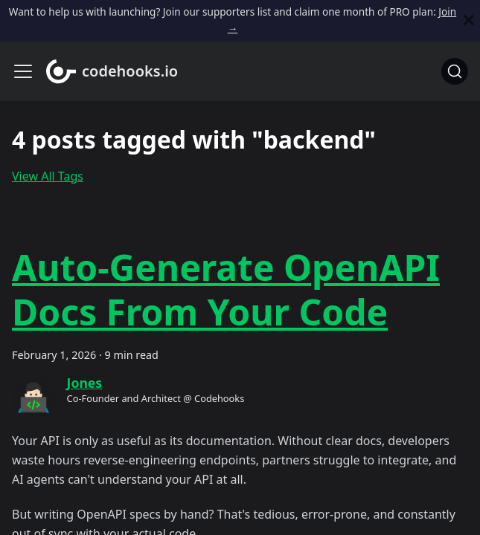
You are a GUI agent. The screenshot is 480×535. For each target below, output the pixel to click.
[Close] (469, 20)
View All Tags (47, 176)
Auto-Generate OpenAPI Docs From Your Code (226, 289)
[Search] (454, 71)
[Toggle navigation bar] (23, 71)
